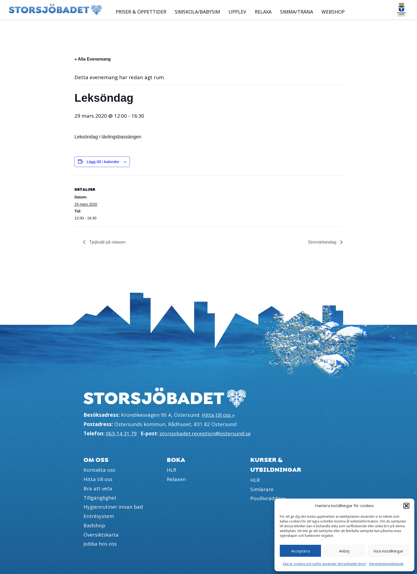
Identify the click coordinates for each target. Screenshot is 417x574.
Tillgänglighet (100, 497)
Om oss (96, 460)
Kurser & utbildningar (275, 465)
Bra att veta (98, 488)
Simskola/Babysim (197, 11)
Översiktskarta (101, 534)
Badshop (94, 525)
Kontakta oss (99, 469)
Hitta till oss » (218, 414)
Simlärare (262, 489)
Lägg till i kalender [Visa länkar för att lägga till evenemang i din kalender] (103, 162)
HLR (171, 469)
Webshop (333, 11)
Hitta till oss (98, 479)
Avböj (344, 551)
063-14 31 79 (121, 433)
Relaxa (263, 11)
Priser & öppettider (141, 11)
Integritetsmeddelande (386, 564)
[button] (406, 505)
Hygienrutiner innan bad (113, 506)
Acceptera (300, 551)
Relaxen (176, 479)
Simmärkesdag (322, 242)
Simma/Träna (296, 11)
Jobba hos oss (100, 543)
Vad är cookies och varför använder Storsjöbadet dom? (324, 564)
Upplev (237, 11)
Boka (176, 460)
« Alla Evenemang (92, 59)
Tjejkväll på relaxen (107, 242)
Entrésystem (99, 516)
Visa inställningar (388, 551)
